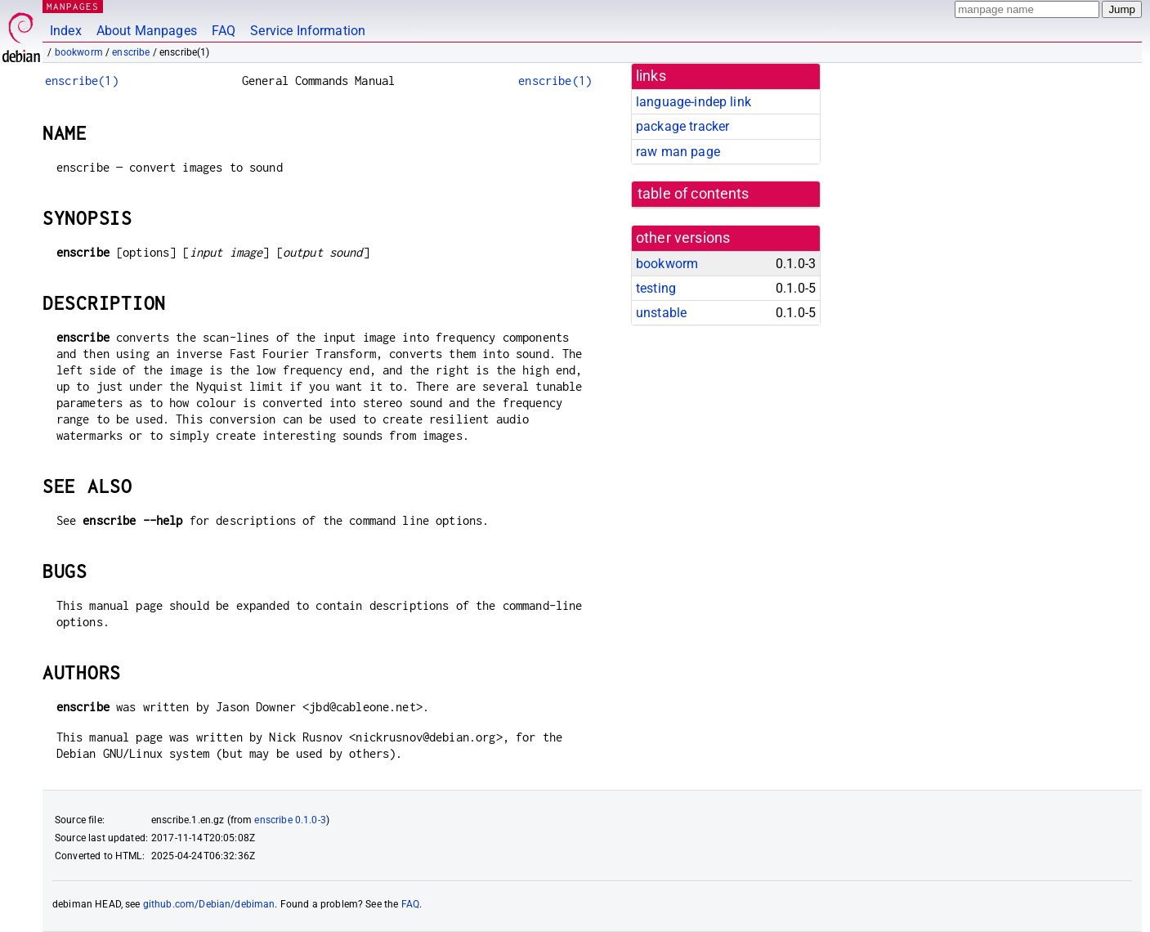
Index (66, 30)
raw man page (678, 151)
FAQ (223, 30)
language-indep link (693, 102)
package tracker (682, 126)
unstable (661, 312)
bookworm (79, 52)
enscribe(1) (82, 80)
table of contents (694, 194)
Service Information (307, 30)
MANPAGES (73, 6)
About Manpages (146, 30)
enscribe (131, 52)
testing (656, 288)
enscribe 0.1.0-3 (289, 820)
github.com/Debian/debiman (209, 904)
